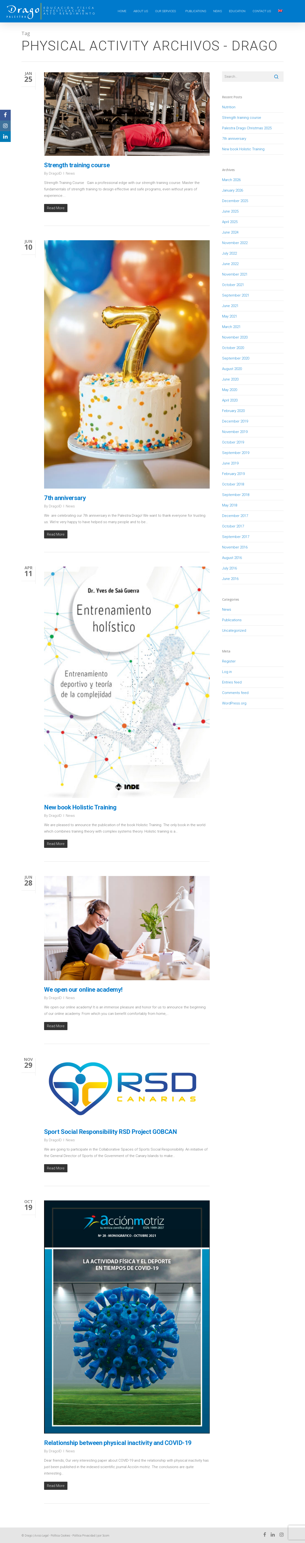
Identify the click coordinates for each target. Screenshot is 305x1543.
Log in (227, 672)
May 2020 (229, 390)
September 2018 (235, 495)
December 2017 (235, 516)
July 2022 (229, 253)
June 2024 (230, 232)
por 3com (103, 1535)
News (217, 11)
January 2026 (232, 190)
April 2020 (230, 400)
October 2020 (233, 348)
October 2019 (233, 442)
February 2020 (233, 411)
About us (140, 11)
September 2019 (235, 453)
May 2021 (229, 316)
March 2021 (231, 327)
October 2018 (233, 484)
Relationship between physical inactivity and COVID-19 (118, 1443)
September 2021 (235, 295)
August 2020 (232, 369)
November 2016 (235, 547)
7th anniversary (65, 498)
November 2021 (235, 274)
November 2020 (235, 337)
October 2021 (233, 285)
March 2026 (231, 180)
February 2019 (233, 474)
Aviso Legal (41, 1535)
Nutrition (228, 107)
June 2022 (230, 264)
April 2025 (230, 222)
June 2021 (230, 306)
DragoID (55, 173)
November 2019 (235, 432)
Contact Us (262, 11)
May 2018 (229, 505)
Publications (195, 11)
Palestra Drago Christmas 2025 (247, 128)
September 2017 (235, 537)
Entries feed (232, 682)
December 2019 (235, 421)
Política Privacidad (83, 1535)
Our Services (165, 11)
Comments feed (235, 693)
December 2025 (235, 201)
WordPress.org (234, 703)
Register (229, 661)
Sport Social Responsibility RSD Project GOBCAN (110, 1132)
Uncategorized (234, 630)
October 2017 (233, 526)
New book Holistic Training (80, 807)
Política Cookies (60, 1535)
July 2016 (229, 568)
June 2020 (230, 379)
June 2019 (230, 463)
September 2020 (235, 358)
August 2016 (232, 558)
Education (237, 11)
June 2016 (230, 579)
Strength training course (77, 165)
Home (122, 11)
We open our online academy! (83, 990)
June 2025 (230, 211)
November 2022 (235, 243)
